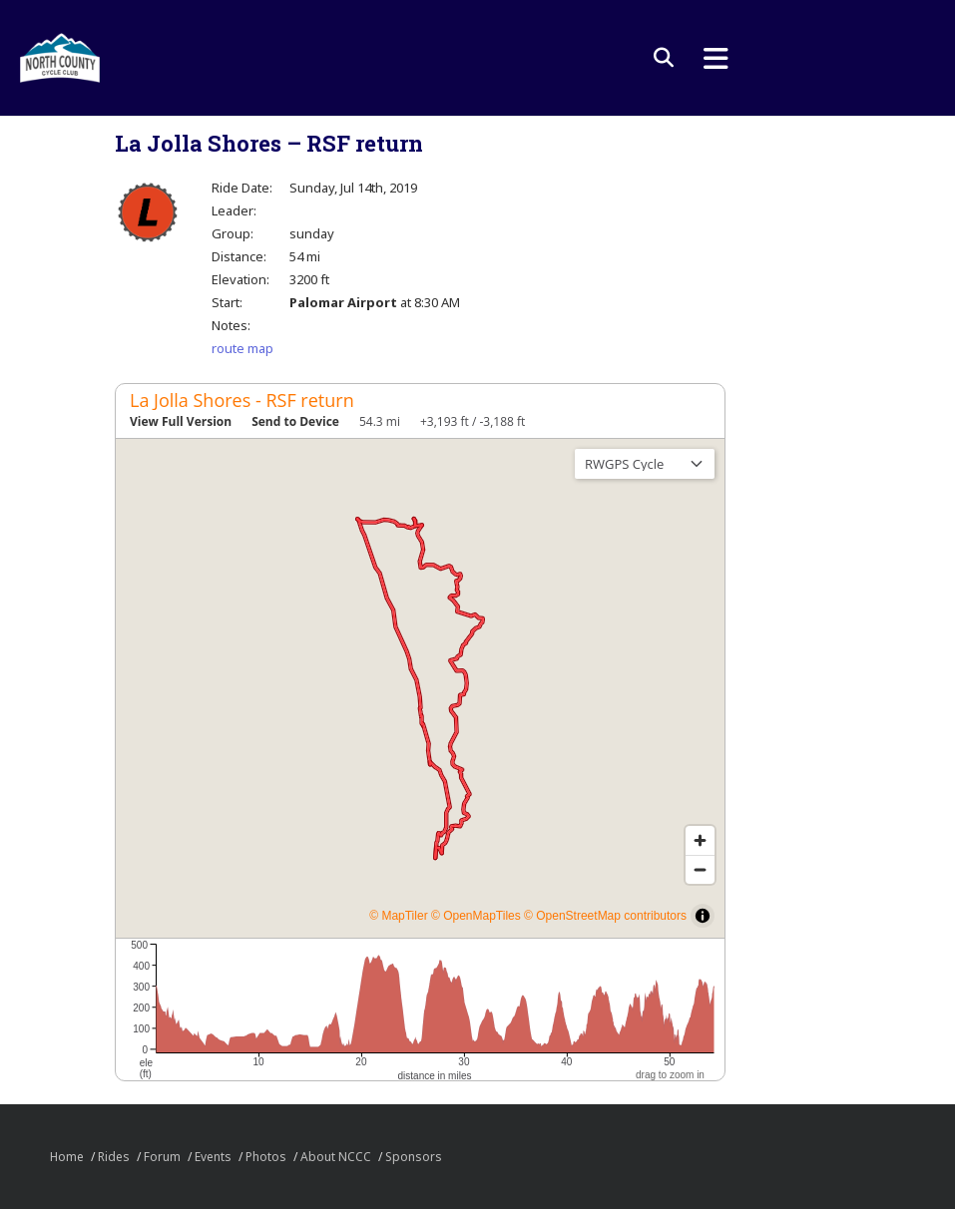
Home (67, 1156)
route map (242, 348)
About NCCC (335, 1156)
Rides (114, 1156)
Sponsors (413, 1156)
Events (213, 1156)
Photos (265, 1156)
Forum (162, 1156)
